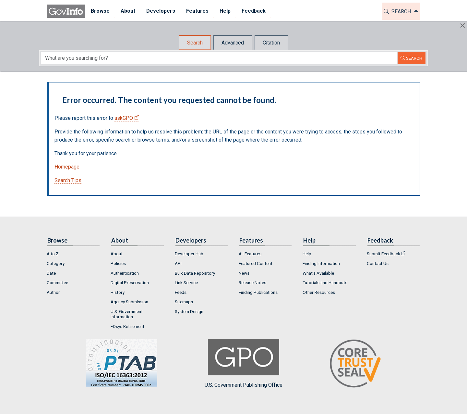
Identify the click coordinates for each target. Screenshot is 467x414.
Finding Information (321, 263)
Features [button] (197, 11)
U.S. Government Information (127, 314)
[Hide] (462, 25)
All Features (250, 253)
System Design (189, 311)
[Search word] (219, 58)
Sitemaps (184, 301)
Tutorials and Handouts (325, 282)
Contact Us (378, 263)
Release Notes (252, 282)
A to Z (53, 253)
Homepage (66, 167)
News (244, 273)
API (178, 263)
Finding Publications (258, 292)
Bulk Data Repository (195, 273)
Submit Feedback (383, 253)
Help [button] (224, 11)
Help (307, 253)
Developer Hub (189, 253)
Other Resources (319, 292)
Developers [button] (160, 11)
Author (53, 292)
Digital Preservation (130, 282)
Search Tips (67, 180)
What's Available (318, 273)
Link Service (186, 282)
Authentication (125, 273)
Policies (118, 263)
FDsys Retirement (127, 326)
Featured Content (255, 263)
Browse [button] (99, 11)
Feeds (180, 292)
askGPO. (124, 118)
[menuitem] (100, 11)
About (117, 253)
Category (56, 263)
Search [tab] (195, 43)
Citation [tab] (271, 43)
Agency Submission (129, 301)
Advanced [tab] (233, 43)
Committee (57, 282)
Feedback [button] (253, 11)
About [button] (127, 11)
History (118, 292)
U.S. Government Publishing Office (243, 363)
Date (51, 273)
